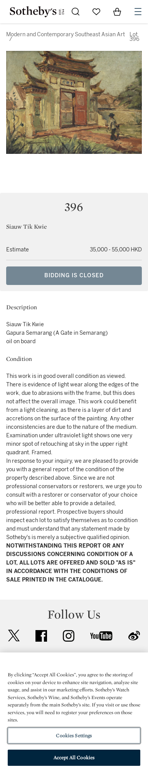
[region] (74, 712)
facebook (41, 636)
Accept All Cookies (74, 757)
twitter (14, 636)
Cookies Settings (74, 735)
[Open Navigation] (138, 11)
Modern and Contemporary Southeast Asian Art (65, 34)
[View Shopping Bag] (117, 11)
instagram (68, 636)
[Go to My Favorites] (96, 11)
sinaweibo (134, 636)
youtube (101, 636)
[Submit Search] (75, 11)
